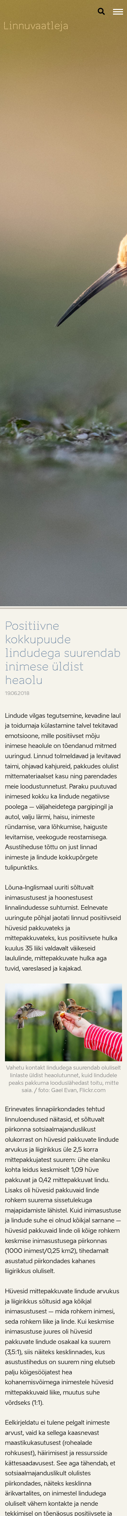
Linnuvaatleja (35, 26)
